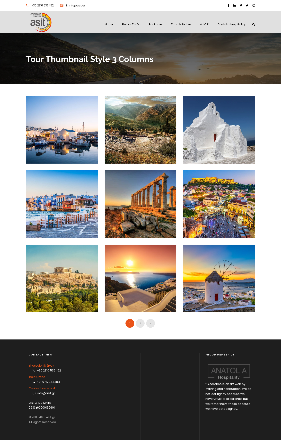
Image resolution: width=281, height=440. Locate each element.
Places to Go (131, 24)
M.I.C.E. (204, 24)
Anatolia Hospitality (231, 24)
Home (109, 24)
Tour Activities (181, 24)
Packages (156, 24)
